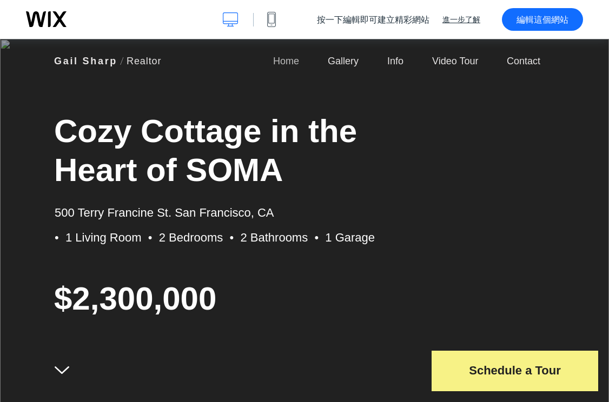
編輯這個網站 (542, 19)
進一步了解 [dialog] (461, 19)
